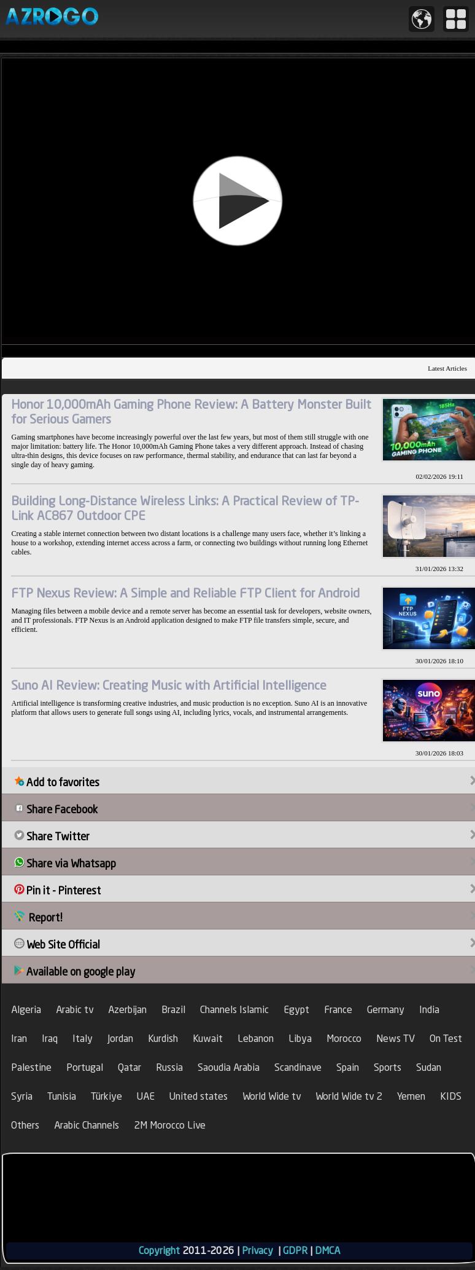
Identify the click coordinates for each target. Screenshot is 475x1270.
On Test (446, 1038)
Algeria (26, 1009)
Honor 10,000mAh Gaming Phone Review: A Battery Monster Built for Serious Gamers (191, 411)
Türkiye (106, 1096)
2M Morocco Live (170, 1125)
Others (25, 1125)
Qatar (129, 1067)
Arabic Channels (86, 1125)
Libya (300, 1038)
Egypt (296, 1009)
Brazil (173, 1009)
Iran (19, 1038)
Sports (387, 1067)
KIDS (450, 1096)
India (429, 1009)
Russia (169, 1067)
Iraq (50, 1038)
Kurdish (163, 1038)
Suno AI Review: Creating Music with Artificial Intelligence (168, 685)
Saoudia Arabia (229, 1067)
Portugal (84, 1067)
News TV (395, 1038)
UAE (146, 1096)
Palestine (31, 1067)
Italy (82, 1038)
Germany (385, 1009)
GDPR (295, 1250)
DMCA (327, 1250)
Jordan (120, 1038)
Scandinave (298, 1067)
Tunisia (61, 1096)
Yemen (411, 1096)
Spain (347, 1067)
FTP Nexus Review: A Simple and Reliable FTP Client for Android (185, 592)
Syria (22, 1096)
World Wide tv (271, 1096)
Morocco (343, 1038)
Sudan (428, 1067)
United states (198, 1096)
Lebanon (256, 1038)
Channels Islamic (234, 1009)
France (338, 1009)
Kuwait (208, 1038)
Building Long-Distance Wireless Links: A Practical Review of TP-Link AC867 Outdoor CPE (185, 508)
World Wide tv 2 (348, 1096)
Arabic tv (74, 1009)
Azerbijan (127, 1009)
